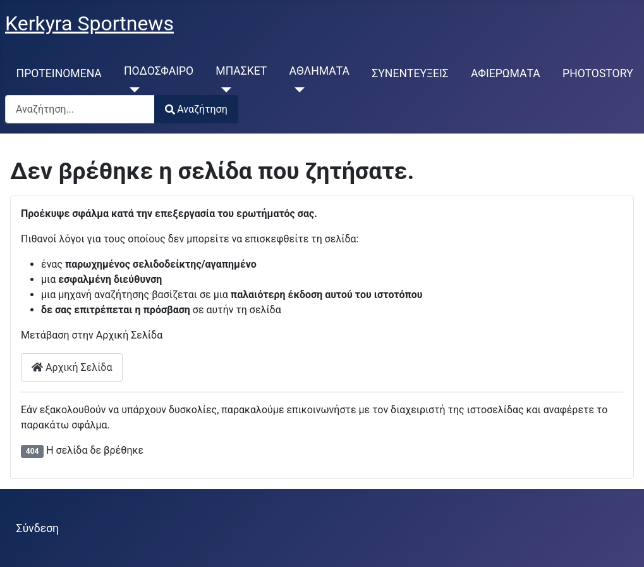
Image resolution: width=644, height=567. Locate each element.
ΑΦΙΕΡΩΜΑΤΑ (505, 73)
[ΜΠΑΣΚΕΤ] (223, 90)
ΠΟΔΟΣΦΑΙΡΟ (158, 71)
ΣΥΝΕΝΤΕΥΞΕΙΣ (410, 73)
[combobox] (80, 109)
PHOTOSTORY (597, 73)
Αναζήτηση (196, 109)
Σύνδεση (37, 528)
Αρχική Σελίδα (72, 367)
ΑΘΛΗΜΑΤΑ (319, 71)
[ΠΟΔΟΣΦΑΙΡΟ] (132, 90)
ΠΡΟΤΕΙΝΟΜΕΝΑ (59, 73)
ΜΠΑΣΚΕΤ (241, 71)
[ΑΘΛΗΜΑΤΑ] (297, 90)
